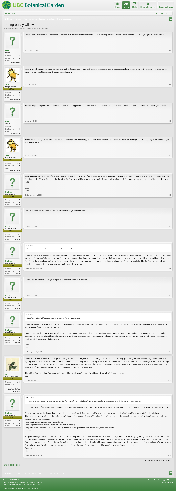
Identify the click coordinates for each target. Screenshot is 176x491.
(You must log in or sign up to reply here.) (158, 463)
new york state (15, 63)
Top (168, 482)
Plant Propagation (19, 28)
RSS (172, 482)
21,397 (18, 236)
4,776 (18, 93)
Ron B (7, 228)
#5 (170, 205)
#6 (170, 240)
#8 (170, 310)
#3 (170, 134)
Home (164, 482)
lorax (7, 85)
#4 (170, 171)
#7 (170, 275)
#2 (170, 99)
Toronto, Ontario (15, 100)
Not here (17, 240)
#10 (169, 393)
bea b (36, 28)
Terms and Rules (167, 485)
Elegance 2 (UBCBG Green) (12, 482)
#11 (169, 458)
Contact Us (151, 482)
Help (159, 482)
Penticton (17, 206)
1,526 (18, 384)
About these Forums (165, 7)
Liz (6, 376)
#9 (170, 354)
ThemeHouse (35, 487)
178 (19, 201)
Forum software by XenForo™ (22, 485)
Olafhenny (9, 193)
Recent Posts (10, 13)
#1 (170, 62)
